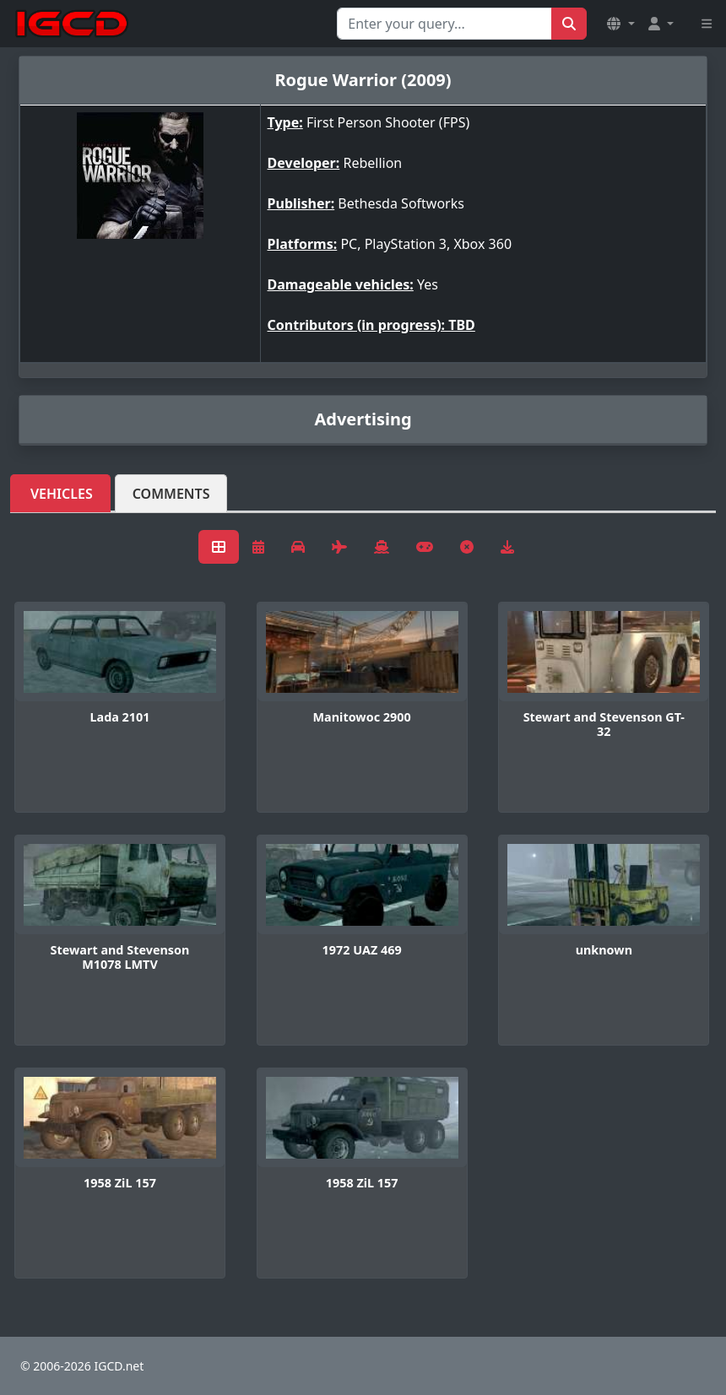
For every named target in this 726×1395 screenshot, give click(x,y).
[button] (620, 24)
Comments (171, 493)
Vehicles (61, 493)
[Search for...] (444, 24)
